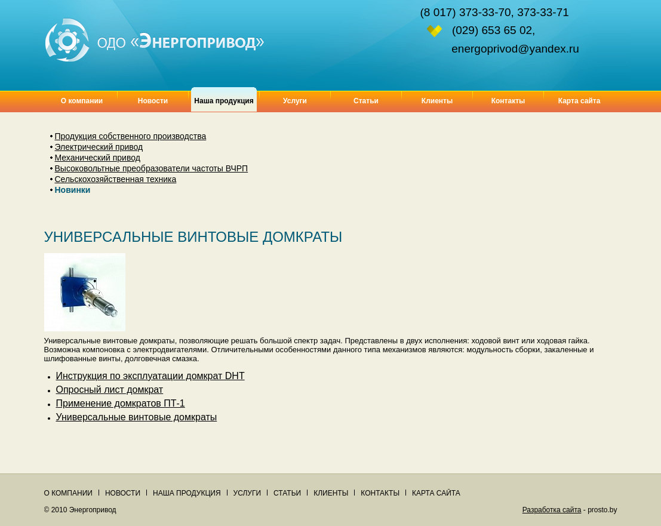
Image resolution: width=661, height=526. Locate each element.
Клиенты (437, 101)
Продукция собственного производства (131, 136)
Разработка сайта (552, 510)
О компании (82, 101)
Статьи (366, 101)
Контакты (508, 101)
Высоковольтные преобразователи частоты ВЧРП (151, 168)
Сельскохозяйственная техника (116, 179)
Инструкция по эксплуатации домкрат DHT (150, 376)
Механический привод (97, 157)
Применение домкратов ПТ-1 (120, 403)
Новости (153, 101)
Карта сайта (579, 101)
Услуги (295, 101)
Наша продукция (186, 493)
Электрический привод (99, 147)
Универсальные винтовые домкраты (136, 417)
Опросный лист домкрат (110, 389)
